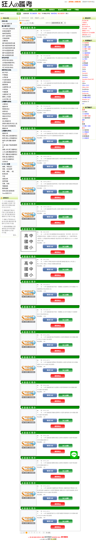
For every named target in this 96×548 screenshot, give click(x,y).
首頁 (18, 10)
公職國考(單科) (6, 131)
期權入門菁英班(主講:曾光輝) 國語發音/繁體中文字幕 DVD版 (9, 221)
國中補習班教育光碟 (8, 43)
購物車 (69, 10)
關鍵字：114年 (39, 18)
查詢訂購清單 (86, 36)
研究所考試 (5, 58)
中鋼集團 (5, 92)
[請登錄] (71, 2)
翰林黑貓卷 (48, 537)
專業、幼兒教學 (7, 169)
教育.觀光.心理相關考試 (9, 138)
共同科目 (5, 161)
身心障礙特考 (6, 121)
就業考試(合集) (6, 70)
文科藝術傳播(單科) (8, 62)
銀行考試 (5, 72)
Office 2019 (85, 85)
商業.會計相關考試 (8, 157)
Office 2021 (85, 87)
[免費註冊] (77, 2)
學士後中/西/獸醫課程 (9, 126)
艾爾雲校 (5, 41)
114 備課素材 (86, 53)
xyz (83, 103)
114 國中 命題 (86, 49)
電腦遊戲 (5, 186)
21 (43, 532)
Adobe (84, 67)
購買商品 (58, 46)
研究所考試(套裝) (7, 60)
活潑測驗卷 (85, 136)
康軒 (83, 120)
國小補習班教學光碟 (8, 45)
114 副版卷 (85, 45)
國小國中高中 (6, 26)
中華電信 (5, 89)
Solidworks (85, 91)
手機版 (77, 10)
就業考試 (5, 111)
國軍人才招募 (6, 97)
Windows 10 (85, 99)
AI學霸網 (85, 63)
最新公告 (35, 10)
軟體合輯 (5, 174)
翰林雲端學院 (6, 33)
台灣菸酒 (5, 77)
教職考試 (5, 118)
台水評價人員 (6, 99)
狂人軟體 (53, 539)
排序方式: (48, 23)
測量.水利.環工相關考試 (9, 149)
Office (84, 83)
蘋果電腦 (5, 181)
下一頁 (31, 23)
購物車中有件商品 (88, 2)
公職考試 (5, 104)
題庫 (83, 110)
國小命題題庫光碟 (8, 55)
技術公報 (4, 21)
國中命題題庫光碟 (8, 53)
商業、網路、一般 (8, 171)
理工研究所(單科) (7, 67)
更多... (15, 235)
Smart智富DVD (7, 193)
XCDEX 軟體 (6, 164)
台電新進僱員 (6, 82)
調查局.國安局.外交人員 (9, 123)
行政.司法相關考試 (8, 159)
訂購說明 (26, 10)
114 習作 (84, 51)
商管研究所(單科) (7, 65)
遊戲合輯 (5, 178)
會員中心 (61, 10)
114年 (84, 61)
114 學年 (84, 59)
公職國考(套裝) (6, 101)
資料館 (43, 10)
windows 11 (85, 101)
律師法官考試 (6, 116)
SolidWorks (85, 89)
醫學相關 (5, 188)
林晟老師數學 (6, 31)
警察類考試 (5, 109)
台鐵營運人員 (6, 87)
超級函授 (26, 13)
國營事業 (5, 84)
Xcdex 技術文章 (7, 23)
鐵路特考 (5, 106)
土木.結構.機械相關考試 (9, 152)
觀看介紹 (50, 41)
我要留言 (52, 10)
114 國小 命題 (86, 47)
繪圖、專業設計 (7, 166)
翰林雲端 (54, 13)
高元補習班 (33, 13)
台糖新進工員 (6, 94)
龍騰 (83, 124)
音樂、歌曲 (5, 183)
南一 (83, 122)
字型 (3, 176)
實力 (67, 13)
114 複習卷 (85, 57)
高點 (39, 13)
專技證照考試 (6, 114)
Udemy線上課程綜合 (8, 28)
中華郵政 (5, 75)
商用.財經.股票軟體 (8, 191)
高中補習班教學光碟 (8, 48)
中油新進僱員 (6, 80)
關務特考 (5, 128)
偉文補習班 (61, 13)
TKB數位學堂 (46, 13)
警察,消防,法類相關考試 (9, 136)
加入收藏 (65, 41)
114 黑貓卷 (85, 55)
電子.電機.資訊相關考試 (9, 154)
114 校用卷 (85, 43)
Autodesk (85, 73)
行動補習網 (5, 38)
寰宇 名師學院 (6, 36)
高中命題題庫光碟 (8, 50)
